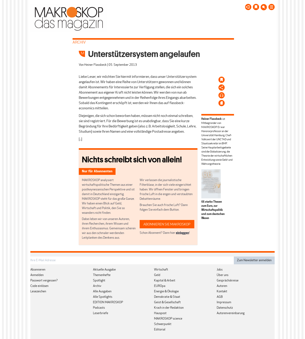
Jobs (220, 269)
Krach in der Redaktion (169, 307)
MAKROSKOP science (168, 318)
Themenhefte (101, 275)
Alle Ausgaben (102, 291)
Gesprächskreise (227, 280)
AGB (220, 297)
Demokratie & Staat (167, 297)
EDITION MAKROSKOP (108, 302)
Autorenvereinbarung (231, 313)
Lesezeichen (38, 291)
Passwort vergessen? (44, 280)
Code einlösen (39, 286)
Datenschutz (225, 307)
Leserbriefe (100, 313)
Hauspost (160, 313)
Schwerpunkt (162, 324)
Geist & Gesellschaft (167, 302)
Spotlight (99, 280)
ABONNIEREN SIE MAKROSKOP (166, 224)
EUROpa (159, 286)
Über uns (222, 275)
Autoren (222, 286)
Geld (157, 275)
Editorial (159, 329)
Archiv (97, 286)
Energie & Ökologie (166, 291)
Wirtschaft (161, 269)
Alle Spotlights (102, 297)
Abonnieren (37, 269)
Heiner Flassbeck (95, 65)
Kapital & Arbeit (164, 280)
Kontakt (222, 291)
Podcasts (99, 307)
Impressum (224, 302)
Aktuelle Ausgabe (104, 269)
